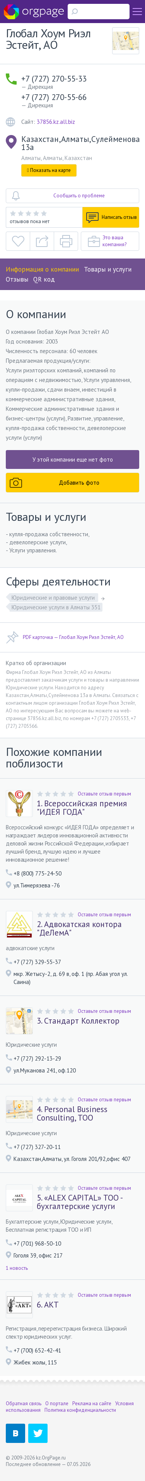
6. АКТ (48, 1305)
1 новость (17, 1268)
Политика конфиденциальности (80, 1410)
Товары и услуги (107, 269)
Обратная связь (23, 1403)
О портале (56, 1403)
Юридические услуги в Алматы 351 (56, 607)
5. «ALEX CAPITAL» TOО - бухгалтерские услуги (79, 1202)
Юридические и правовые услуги (54, 597)
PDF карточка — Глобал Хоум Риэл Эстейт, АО (65, 637)
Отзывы (17, 279)
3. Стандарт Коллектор (78, 1021)
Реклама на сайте (91, 1403)
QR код (44, 279)
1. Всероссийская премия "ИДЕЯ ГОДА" (82, 807)
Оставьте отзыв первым (104, 794)
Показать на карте (49, 170)
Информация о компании (42, 269)
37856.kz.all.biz (56, 121)
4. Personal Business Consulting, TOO (72, 1113)
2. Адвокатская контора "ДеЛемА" (79, 928)
